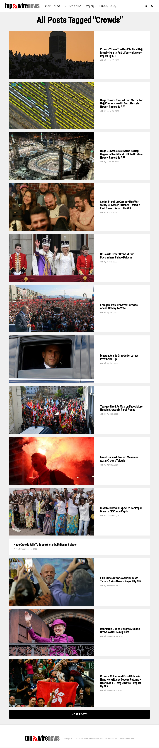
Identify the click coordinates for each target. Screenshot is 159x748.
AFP (101, 61)
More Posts (79, 714)
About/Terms (52, 6)
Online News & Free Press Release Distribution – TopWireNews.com (106, 739)
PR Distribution (72, 6)
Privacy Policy (107, 6)
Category (89, 6)
